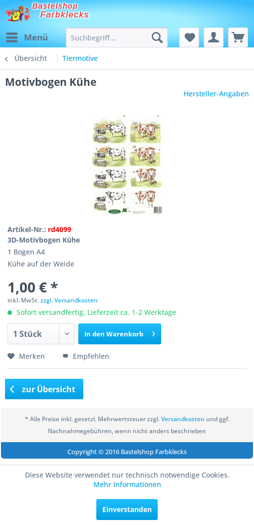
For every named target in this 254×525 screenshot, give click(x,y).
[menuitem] (26, 37)
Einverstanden (127, 509)
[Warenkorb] (238, 37)
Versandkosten (183, 419)
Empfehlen (85, 356)
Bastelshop (55, 5)
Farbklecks (64, 14)
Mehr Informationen (127, 484)
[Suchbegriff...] (117, 37)
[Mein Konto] (214, 37)
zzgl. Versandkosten (69, 300)
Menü (27, 36)
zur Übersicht (43, 389)
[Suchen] (157, 37)
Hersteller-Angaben (216, 93)
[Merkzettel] (189, 37)
